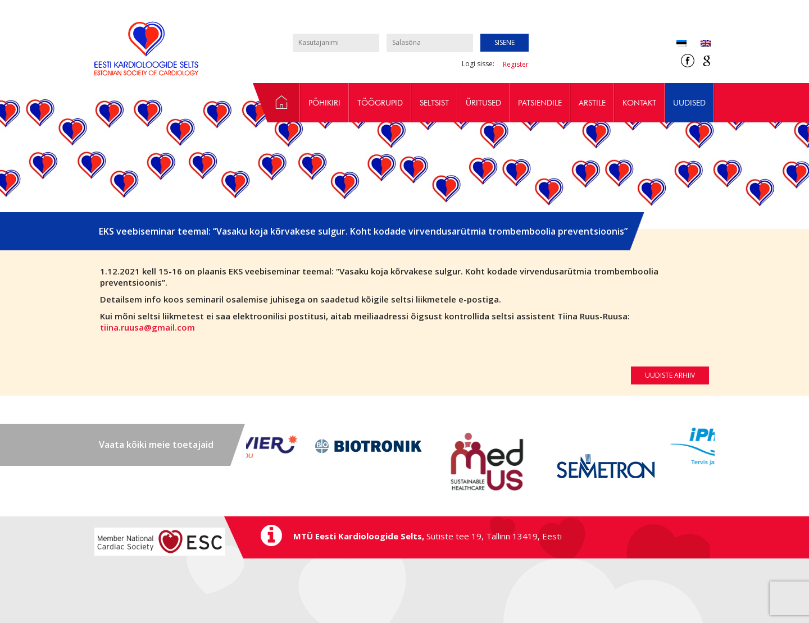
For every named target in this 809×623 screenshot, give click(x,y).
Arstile (592, 102)
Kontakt (639, 102)
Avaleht (276, 102)
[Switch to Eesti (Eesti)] (681, 44)
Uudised (689, 102)
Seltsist (434, 102)
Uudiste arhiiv (670, 375)
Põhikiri (324, 102)
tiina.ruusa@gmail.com (147, 327)
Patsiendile (540, 102)
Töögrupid (380, 102)
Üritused (483, 102)
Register (516, 64)
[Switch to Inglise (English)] (699, 44)
